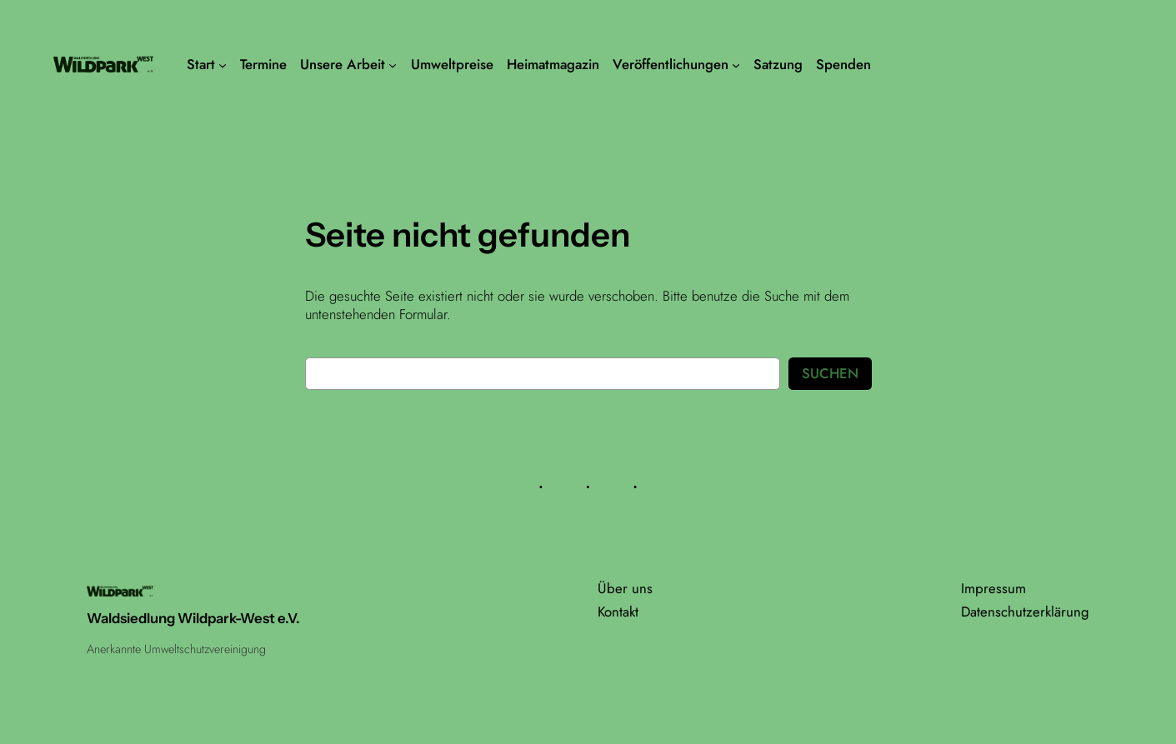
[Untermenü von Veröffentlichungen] (736, 64)
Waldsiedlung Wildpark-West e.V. (193, 618)
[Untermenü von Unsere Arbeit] (392, 64)
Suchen (830, 373)
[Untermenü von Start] (222, 64)
